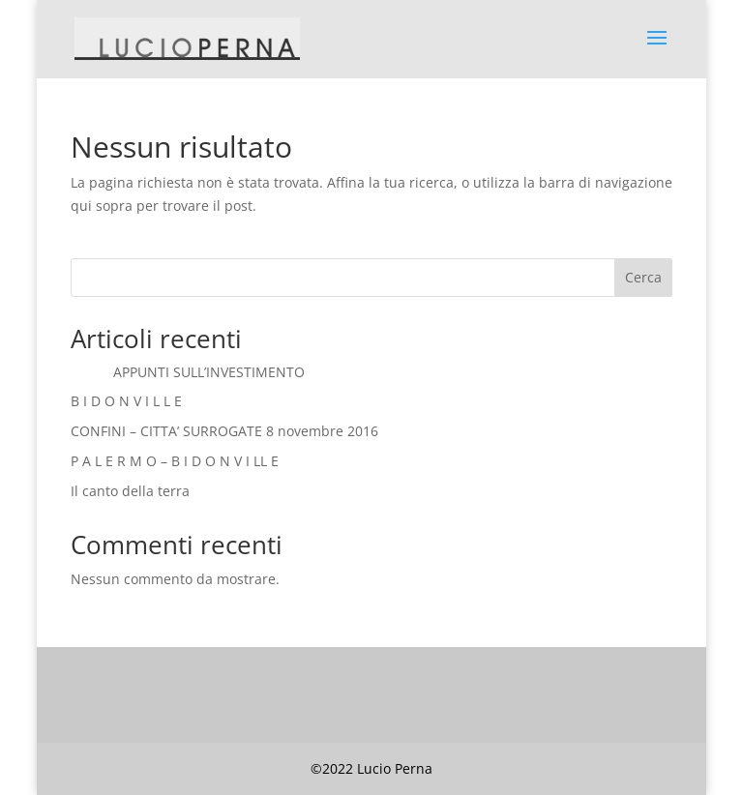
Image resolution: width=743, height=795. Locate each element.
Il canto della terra (130, 491)
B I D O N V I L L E (126, 401)
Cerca (643, 277)
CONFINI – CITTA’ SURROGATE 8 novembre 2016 (224, 431)
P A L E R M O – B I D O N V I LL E (175, 461)
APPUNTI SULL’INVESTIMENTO (188, 372)
